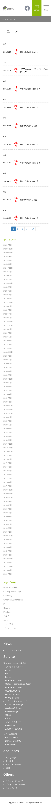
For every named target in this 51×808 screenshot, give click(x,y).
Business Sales (10, 587)
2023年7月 (7, 291)
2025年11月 (8, 253)
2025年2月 (7, 264)
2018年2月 (7, 436)
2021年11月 (8, 322)
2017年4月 (7, 475)
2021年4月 (7, 341)
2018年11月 (8, 410)
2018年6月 (7, 429)
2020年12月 (8, 352)
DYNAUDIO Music (13, 694)
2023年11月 (8, 283)
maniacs (8, 670)
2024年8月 (7, 272)
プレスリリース (10, 628)
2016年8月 (7, 505)
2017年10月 (8, 452)
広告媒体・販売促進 (13, 729)
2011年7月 (7, 570)
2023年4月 (7, 295)
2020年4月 (7, 371)
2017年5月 (7, 471)
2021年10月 (8, 325)
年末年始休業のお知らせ (29, 89)
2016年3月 (7, 524)
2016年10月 (8, 497)
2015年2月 (7, 551)
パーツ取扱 (8, 624)
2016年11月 (8, 494)
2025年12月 (8, 249)
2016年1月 (7, 532)
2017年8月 (7, 459)
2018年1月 (7, 440)
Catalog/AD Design (12, 591)
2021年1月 (7, 348)
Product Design (11, 711)
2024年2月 (7, 279)
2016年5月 (7, 517)
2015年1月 (7, 555)
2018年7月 (7, 425)
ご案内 (6, 616)
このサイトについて (14, 781)
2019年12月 (8, 379)
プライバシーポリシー (15, 784)
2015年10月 (8, 536)
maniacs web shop (13, 737)
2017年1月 (7, 486)
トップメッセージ (13, 764)
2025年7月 (7, 260)
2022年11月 (8, 302)
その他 (6, 620)
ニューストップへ (13, 650)
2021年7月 (7, 337)
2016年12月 (8, 490)
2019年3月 (7, 398)
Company (7, 595)
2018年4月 (7, 432)
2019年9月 (7, 383)
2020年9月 (7, 356)
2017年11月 (8, 448)
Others (8, 715)
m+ (4, 604)
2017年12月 (8, 444)
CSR (8, 768)
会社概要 (9, 761)
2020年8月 (7, 360)
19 (33, 229)
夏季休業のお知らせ (27, 126)
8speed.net (10, 725)
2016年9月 (7, 501)
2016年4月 (7, 520)
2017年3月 (7, 478)
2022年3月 (7, 318)
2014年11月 (8, 559)
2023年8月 (7, 287)
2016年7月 (7, 509)
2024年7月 (7, 276)
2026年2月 (7, 245)
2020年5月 (7, 367)
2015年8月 (7, 543)
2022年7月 (7, 310)
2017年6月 (7, 467)
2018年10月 (8, 413)
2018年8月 (7, 421)
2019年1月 (7, 402)
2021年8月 (7, 333)
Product (6, 612)
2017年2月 (7, 482)
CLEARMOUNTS (12, 691)
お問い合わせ (11, 788)
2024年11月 (8, 268)
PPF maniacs (11, 744)
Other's (6, 608)
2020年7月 (7, 364)
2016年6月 (7, 513)
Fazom (8, 677)
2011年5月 (7, 574)
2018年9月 (7, 417)
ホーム (4, 19)
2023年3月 (7, 299)
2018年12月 (8, 406)
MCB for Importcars (13, 680)
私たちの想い (11, 757)
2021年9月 (7, 329)
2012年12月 (8, 566)
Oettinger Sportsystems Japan (18, 684)
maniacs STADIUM (13, 741)
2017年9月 (7, 455)
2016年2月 (7, 528)
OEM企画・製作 (12, 698)
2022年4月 (7, 314)
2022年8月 (7, 306)
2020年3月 (7, 375)
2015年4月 (7, 547)
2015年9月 (7, 540)
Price (7, 718)
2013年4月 (7, 563)
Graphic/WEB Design (13, 600)
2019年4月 (7, 394)
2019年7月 (7, 390)
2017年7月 (7, 463)
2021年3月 (7, 344)
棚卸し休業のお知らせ (28, 52)
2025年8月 (7, 256)
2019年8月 (7, 387)
